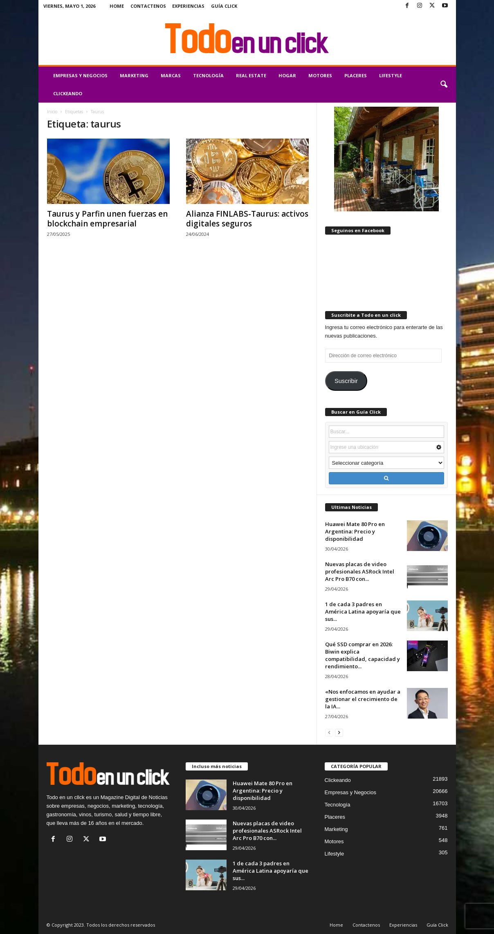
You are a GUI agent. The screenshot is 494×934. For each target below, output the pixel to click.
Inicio (52, 111)
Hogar (287, 75)
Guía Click (224, 6)
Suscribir (346, 381)
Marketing (134, 75)
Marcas (171, 75)
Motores (320, 75)
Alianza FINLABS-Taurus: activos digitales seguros (247, 218)
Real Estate (251, 75)
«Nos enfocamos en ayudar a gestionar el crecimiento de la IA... (362, 699)
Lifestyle (390, 75)
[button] (444, 85)
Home (117, 6)
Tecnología (208, 75)
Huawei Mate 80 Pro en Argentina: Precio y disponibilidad (355, 531)
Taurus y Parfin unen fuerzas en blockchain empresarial (107, 218)
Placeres (355, 75)
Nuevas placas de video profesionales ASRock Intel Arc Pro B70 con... (359, 571)
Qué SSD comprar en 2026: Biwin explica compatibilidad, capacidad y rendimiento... (362, 655)
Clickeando (67, 93)
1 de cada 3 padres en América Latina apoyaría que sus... (363, 611)
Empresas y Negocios (80, 75)
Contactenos (148, 6)
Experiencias (188, 6)
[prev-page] (329, 732)
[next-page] (339, 732)
